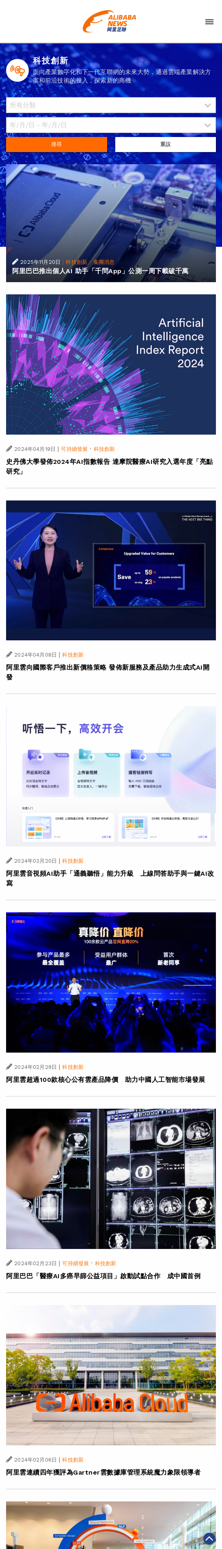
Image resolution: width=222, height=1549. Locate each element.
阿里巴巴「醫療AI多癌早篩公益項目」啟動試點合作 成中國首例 (103, 1276)
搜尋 (56, 144)
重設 (165, 144)
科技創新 (76, 262)
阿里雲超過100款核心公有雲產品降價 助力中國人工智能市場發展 (105, 1079)
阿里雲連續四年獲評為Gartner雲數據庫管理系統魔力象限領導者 (103, 1472)
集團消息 (104, 262)
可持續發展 (74, 449)
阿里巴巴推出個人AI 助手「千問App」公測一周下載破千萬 (100, 271)
